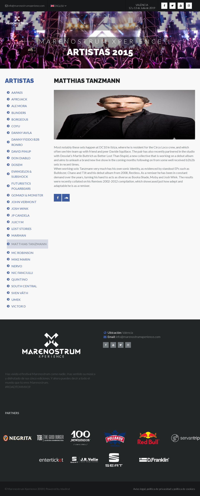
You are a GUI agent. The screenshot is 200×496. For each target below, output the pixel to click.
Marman (18, 235)
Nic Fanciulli (22, 272)
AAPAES (17, 92)
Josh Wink (19, 208)
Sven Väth (19, 293)
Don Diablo (20, 158)
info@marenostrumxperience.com (138, 336)
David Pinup (21, 151)
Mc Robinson (22, 252)
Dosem (16, 164)
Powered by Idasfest (58, 488)
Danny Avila (21, 132)
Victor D (18, 306)
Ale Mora (19, 106)
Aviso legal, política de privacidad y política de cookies (164, 488)
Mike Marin (20, 259)
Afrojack (19, 99)
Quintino (19, 279)
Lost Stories (21, 228)
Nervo (16, 266)
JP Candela (20, 215)
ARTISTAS (19, 80)
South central (24, 286)
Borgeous (19, 119)
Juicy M (17, 222)
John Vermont (24, 202)
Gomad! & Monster (27, 195)
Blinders (18, 112)
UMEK (16, 299)
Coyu (15, 126)
